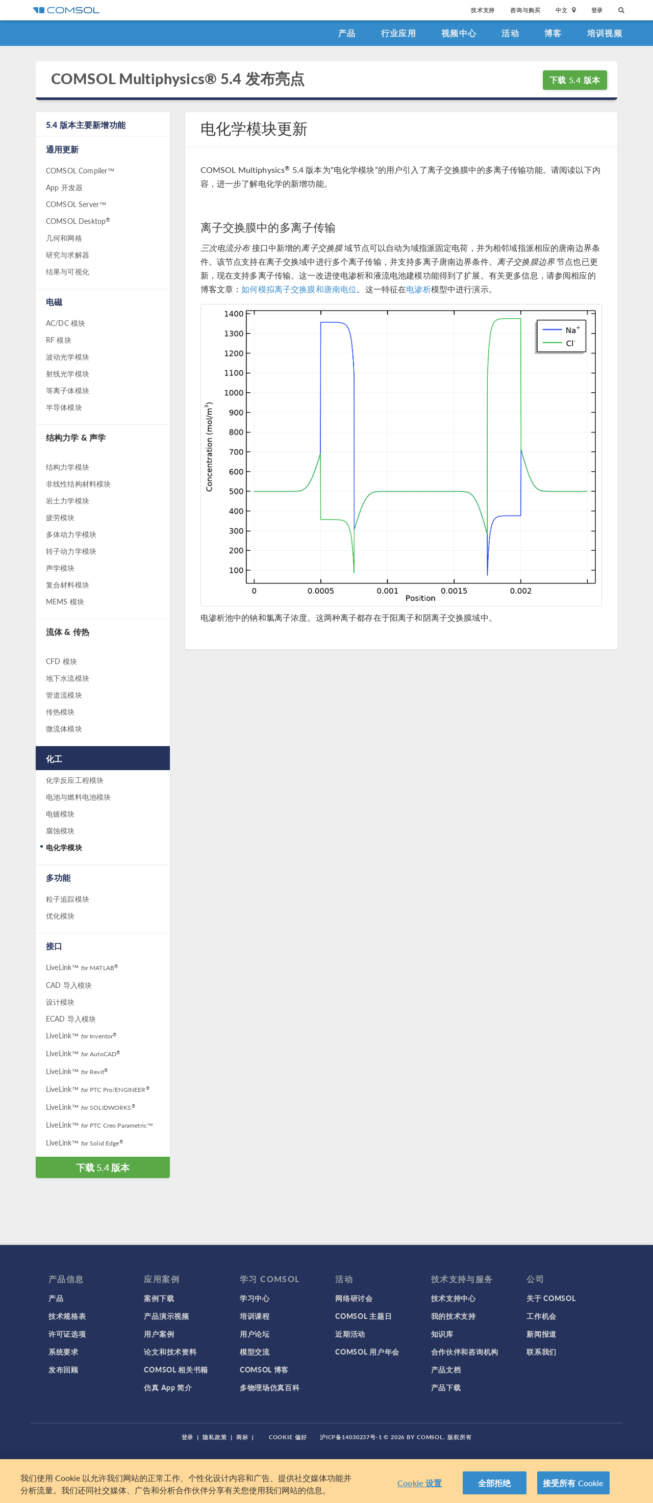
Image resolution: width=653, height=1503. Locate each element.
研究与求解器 (67, 254)
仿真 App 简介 (168, 1387)
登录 (597, 10)
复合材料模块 (67, 584)
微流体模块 (64, 728)
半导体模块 (64, 407)
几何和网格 (64, 238)
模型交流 (255, 1351)
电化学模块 (64, 847)
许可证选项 (67, 1334)
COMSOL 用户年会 (367, 1351)
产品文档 (446, 1369)
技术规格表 (67, 1316)
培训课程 (255, 1316)
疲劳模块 (60, 517)
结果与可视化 (67, 271)
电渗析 (418, 289)
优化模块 (60, 915)
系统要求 (63, 1351)
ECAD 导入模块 (71, 1018)
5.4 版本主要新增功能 (85, 125)
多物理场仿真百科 (270, 1387)
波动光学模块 (67, 356)
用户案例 (159, 1334)
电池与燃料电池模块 (78, 797)
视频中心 (458, 33)
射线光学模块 (67, 373)
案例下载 (159, 1298)
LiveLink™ (82, 967)
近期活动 (350, 1334)
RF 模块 (58, 340)
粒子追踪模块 (67, 899)
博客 (553, 33)
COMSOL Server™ (76, 204)
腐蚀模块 (60, 830)
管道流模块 (64, 695)
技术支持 (483, 10)
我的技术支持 (453, 1316)
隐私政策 (215, 1437)
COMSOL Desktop (78, 221)
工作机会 (541, 1316)
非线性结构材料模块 (78, 483)
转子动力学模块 (71, 551)
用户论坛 (255, 1334)
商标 (242, 1437)
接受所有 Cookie (573, 1490)
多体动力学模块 (71, 534)
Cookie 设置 (419, 1490)
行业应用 (398, 33)
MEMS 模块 (65, 601)
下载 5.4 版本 (574, 80)
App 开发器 (64, 187)
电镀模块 (60, 813)
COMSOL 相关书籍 (176, 1369)
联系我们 (541, 1351)
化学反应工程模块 (75, 780)
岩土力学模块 (67, 500)
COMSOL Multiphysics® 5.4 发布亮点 (178, 78)
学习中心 (255, 1298)
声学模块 (60, 568)
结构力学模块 (67, 467)
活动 (510, 33)
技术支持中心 (453, 1298)
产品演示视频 (166, 1316)
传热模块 (60, 711)
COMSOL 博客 (264, 1369)
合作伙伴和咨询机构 (464, 1351)
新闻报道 (541, 1334)
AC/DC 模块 (65, 323)
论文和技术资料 (170, 1351)
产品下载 (446, 1387)
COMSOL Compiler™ (80, 170)
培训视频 (604, 33)
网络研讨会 (354, 1298)
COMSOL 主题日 (363, 1316)
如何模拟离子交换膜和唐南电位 (299, 289)
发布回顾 (63, 1369)
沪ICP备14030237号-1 (351, 1437)
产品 (347, 33)
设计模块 (60, 1002)
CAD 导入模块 (69, 985)
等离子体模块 (67, 390)
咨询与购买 (525, 10)
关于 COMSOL (550, 1298)
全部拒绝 (494, 1490)
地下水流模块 (67, 678)
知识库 (442, 1334)
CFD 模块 (61, 661)
